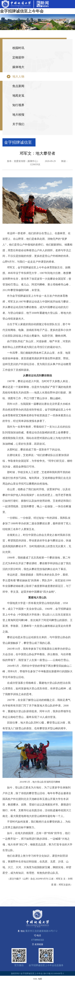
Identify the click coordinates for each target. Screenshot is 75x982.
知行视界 (18, 105)
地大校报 (18, 114)
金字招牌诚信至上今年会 (22, 11)
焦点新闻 (18, 86)
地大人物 (18, 76)
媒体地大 (18, 67)
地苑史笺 (18, 95)
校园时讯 (18, 48)
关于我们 (18, 124)
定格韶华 (18, 57)
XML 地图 (37, 979)
